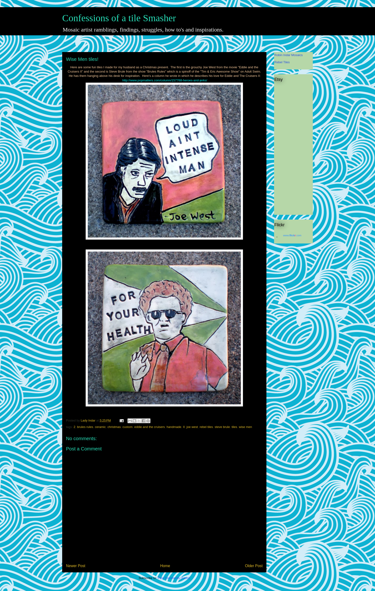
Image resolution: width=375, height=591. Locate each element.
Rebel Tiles (282, 62)
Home (165, 566)
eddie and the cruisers (149, 427)
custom (127, 427)
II (184, 427)
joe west (192, 427)
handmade (174, 427)
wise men (245, 427)
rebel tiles (206, 427)
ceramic (100, 427)
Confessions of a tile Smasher (119, 18)
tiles (234, 427)
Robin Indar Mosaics (288, 55)
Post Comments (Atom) (174, 578)
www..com (292, 235)
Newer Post (75, 566)
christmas (114, 427)
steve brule (222, 427)
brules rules (85, 427)
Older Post (254, 566)
